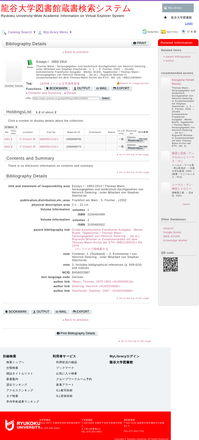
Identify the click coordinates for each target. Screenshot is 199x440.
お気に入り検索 (66, 373)
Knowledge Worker (175, 240)
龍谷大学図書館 (121, 362)
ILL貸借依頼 (64, 395)
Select (106, 98)
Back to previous (77, 51)
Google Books (172, 232)
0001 (7, 139)
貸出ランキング (16, 384)
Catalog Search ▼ (18, 32)
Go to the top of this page (134, 154)
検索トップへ (15, 362)
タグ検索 (12, 395)
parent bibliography (178, 56)
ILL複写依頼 (64, 390)
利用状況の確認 (66, 362)
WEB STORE (171, 236)
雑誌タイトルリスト (19, 373)
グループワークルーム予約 (74, 379)
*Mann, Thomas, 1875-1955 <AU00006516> (103, 281)
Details (71, 92)
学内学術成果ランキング (22, 401)
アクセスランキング (19, 390)
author (170, 60)
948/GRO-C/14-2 (49, 146)
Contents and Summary (44, 92)
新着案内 (12, 379)
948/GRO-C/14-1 (49, 139)
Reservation (135, 140)
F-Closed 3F (28, 139)
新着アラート (65, 384)
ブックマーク (65, 367)
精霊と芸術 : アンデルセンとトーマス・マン (183, 157)
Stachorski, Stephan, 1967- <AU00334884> (102, 290)
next (185, 204)
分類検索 (12, 367)
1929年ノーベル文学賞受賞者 (60, 83)
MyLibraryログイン (125, 356)
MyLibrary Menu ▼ (54, 32)
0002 (7, 146)
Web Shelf (143, 139)
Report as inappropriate (134, 83)
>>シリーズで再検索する (90, 248)
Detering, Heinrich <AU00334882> (96, 286)
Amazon (168, 228)
